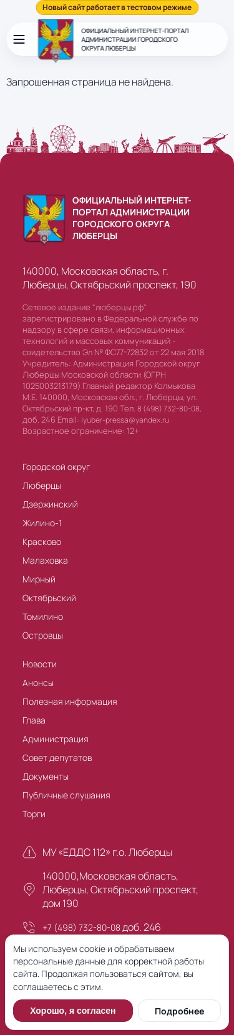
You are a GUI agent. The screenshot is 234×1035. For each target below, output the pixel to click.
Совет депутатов (57, 757)
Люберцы (41, 485)
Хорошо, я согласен (72, 1011)
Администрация (55, 739)
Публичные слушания (66, 795)
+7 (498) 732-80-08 (81, 927)
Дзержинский (50, 504)
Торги (34, 814)
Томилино (42, 616)
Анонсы (38, 683)
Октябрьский (49, 598)
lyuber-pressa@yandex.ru (125, 419)
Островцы (42, 635)
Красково (41, 541)
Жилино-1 (42, 523)
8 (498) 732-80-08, (169, 408)
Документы (45, 776)
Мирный (39, 579)
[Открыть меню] (18, 39)
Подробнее (179, 1011)
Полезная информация (69, 701)
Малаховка (45, 560)
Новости (39, 664)
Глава (34, 720)
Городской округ (56, 467)
